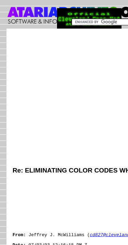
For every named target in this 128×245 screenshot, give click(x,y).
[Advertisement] (64, 98)
